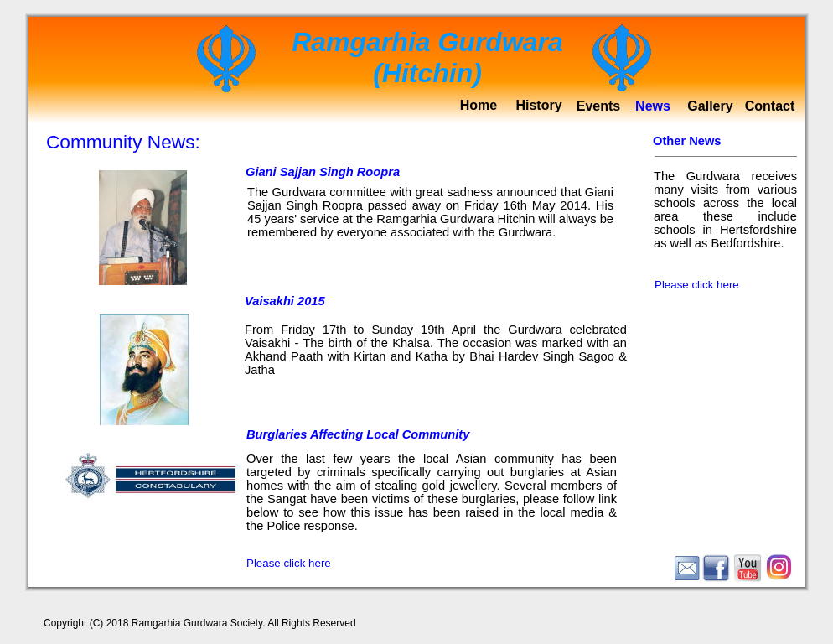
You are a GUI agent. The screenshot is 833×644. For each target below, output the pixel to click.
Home (478, 105)
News (652, 106)
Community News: (123, 142)
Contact (770, 106)
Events (598, 106)
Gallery (709, 106)
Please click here (288, 563)
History (538, 105)
